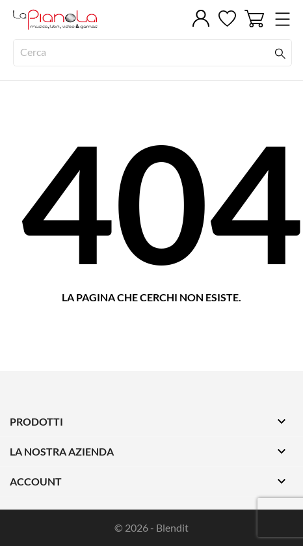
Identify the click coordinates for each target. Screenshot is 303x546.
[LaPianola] (71, 19)
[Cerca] (152, 52)
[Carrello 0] (254, 18)
